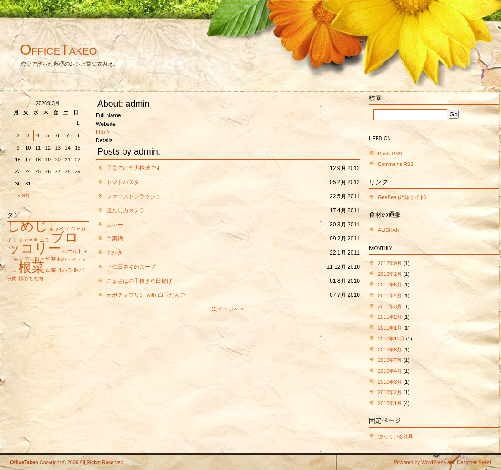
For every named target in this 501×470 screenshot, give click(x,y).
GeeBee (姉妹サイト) (402, 197)
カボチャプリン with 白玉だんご (146, 295)
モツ (18, 259)
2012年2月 (390, 274)
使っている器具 (395, 436)
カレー (115, 224)
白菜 (51, 270)
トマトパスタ (123, 182)
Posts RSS (390, 153)
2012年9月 (390, 263)
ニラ (45, 240)
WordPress (433, 462)
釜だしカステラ (126, 210)
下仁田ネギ (37, 259)
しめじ (27, 225)
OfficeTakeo (58, 49)
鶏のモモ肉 (30, 278)
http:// (102, 132)
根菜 (31, 267)
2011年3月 (390, 306)
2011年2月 (390, 317)
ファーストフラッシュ (134, 196)
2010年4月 (390, 371)
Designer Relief (474, 462)
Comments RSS (396, 164)
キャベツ (59, 228)
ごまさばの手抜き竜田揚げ (139, 281)
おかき (115, 253)
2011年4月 (390, 295)
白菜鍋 (115, 238)
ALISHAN (388, 230)
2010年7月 (390, 360)
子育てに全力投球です (134, 168)
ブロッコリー (42, 242)
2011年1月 (390, 327)
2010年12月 (391, 338)
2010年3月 (390, 382)
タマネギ (28, 240)
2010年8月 (390, 349)
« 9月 (24, 195)
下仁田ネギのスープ (131, 267)
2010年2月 (390, 392)
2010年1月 (390, 403)
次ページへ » (228, 309)
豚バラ (64, 270)
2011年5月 (390, 284)
